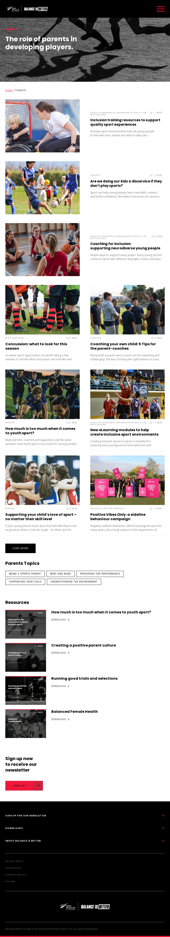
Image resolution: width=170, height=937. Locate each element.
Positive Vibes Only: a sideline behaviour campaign (117, 517)
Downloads (85, 828)
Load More (20, 548)
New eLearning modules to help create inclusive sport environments (124, 432)
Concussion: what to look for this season (36, 346)
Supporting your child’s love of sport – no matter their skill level (41, 517)
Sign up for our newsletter (85, 816)
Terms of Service (15, 874)
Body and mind (60, 573)
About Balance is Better (85, 841)
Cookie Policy (13, 868)
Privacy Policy (14, 861)
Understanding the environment (74, 581)
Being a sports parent (25, 573)
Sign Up (28, 786)
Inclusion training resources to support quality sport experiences (125, 122)
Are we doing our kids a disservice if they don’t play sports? (126, 183)
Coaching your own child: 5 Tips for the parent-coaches (123, 346)
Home (8, 90)
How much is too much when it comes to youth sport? (40, 431)
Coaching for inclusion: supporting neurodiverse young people (125, 245)
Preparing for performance (100, 573)
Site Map (10, 881)
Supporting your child (25, 581)
